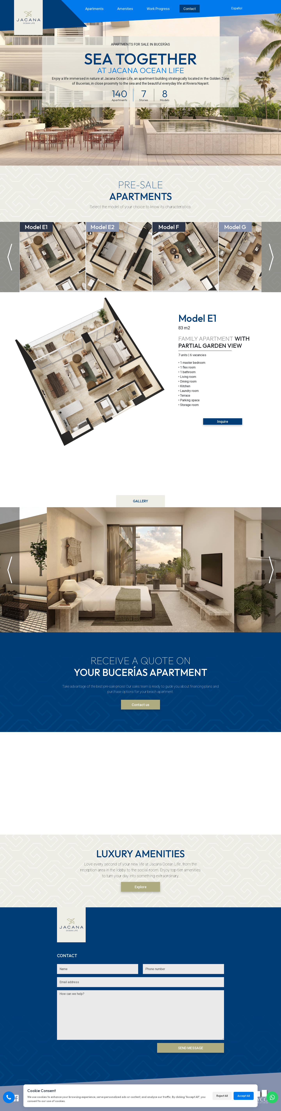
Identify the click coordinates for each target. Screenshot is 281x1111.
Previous (11, 394)
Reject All (222, 1096)
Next (270, 394)
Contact (189, 9)
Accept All (243, 1096)
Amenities (125, 9)
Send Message (190, 1048)
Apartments (94, 9)
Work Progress (158, 9)
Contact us (140, 705)
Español (236, 8)
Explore (141, 887)
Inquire (222, 421)
